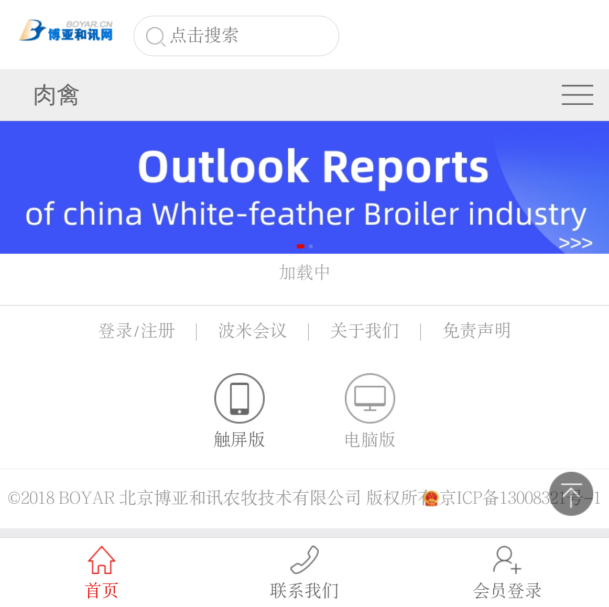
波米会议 (252, 331)
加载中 (305, 273)
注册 (157, 331)
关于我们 (364, 331)
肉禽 (56, 94)
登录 (115, 331)
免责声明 (477, 331)
